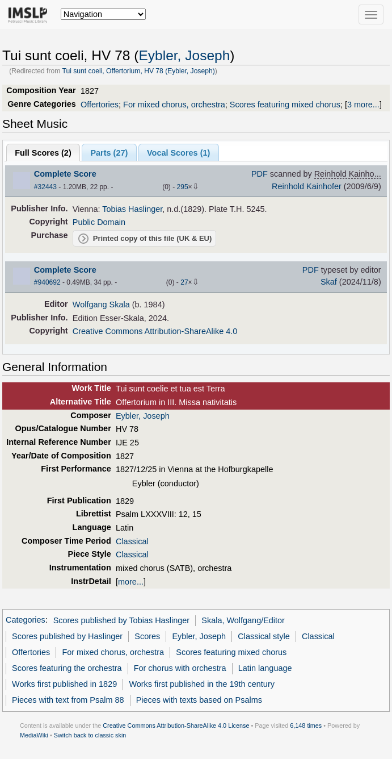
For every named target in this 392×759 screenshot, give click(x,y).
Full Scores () (43, 152)
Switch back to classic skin (90, 735)
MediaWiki (34, 735)
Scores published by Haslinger (67, 636)
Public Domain (99, 222)
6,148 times (306, 725)
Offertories (100, 104)
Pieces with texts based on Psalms (199, 699)
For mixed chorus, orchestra (174, 104)
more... (131, 581)
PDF (259, 173)
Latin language (265, 668)
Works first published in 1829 (64, 684)
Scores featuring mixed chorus (285, 104)
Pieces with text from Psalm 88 (68, 699)
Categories (25, 620)
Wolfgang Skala (101, 304)
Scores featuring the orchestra (66, 668)
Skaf (329, 281)
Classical (132, 541)
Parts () (109, 152)
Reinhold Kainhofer (307, 186)
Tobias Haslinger (132, 209)
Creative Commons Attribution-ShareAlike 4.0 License (176, 725)
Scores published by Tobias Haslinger (121, 620)
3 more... (363, 104)
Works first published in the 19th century (202, 684)
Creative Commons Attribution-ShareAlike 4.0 (155, 331)
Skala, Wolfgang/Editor (243, 620)
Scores (147, 636)
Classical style (263, 636)
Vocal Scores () (178, 152)
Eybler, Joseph (184, 55)
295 (182, 187)
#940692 (47, 282)
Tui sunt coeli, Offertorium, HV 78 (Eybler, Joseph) (138, 71)
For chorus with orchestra (180, 668)
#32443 (45, 187)
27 (184, 282)
